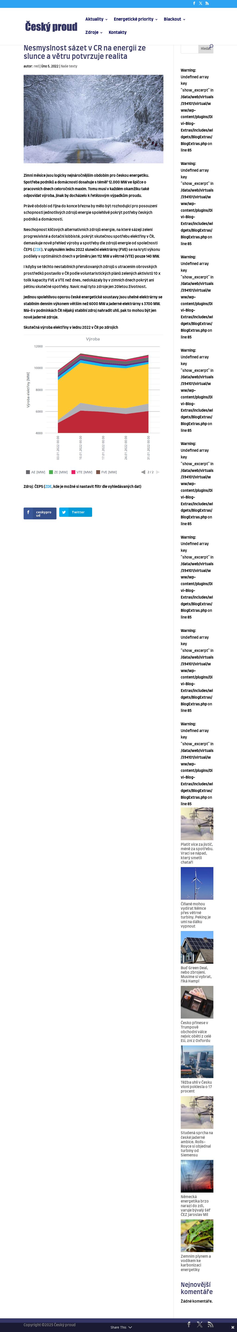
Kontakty (118, 33)
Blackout (172, 20)
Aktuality (94, 20)
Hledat (206, 49)
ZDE (37, 250)
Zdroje (91, 33)
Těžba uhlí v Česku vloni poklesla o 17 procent (196, 1087)
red (36, 66)
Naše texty (69, 66)
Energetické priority (133, 20)
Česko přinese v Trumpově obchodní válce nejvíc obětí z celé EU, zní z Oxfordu (196, 1032)
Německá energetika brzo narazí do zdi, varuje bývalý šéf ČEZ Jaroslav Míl (195, 1206)
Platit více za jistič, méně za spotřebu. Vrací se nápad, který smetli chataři (197, 853)
